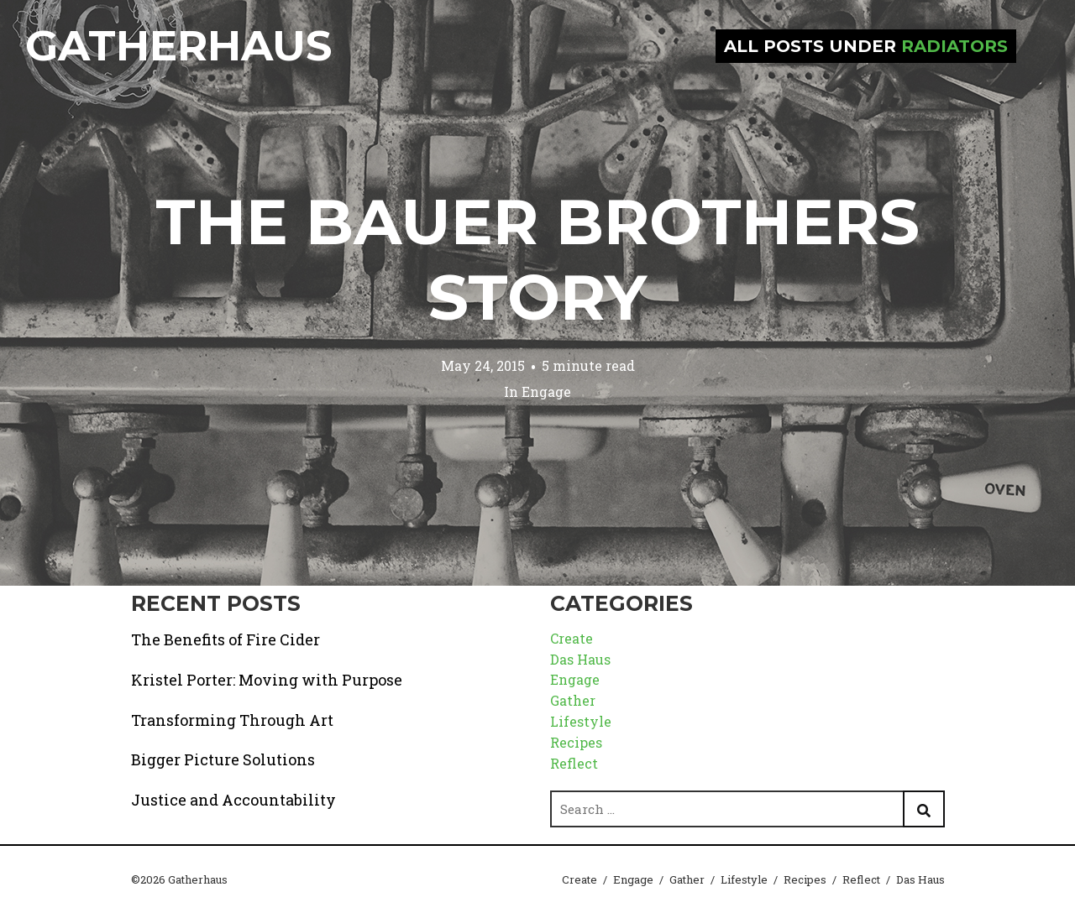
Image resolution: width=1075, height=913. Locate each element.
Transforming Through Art (232, 720)
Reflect (574, 763)
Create (571, 638)
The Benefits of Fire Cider (225, 639)
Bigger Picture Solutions (223, 759)
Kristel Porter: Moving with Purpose (266, 680)
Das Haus (580, 659)
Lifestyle (580, 721)
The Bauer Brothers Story (537, 259)
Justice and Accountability (233, 800)
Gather (572, 700)
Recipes (576, 742)
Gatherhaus (178, 45)
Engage (546, 391)
